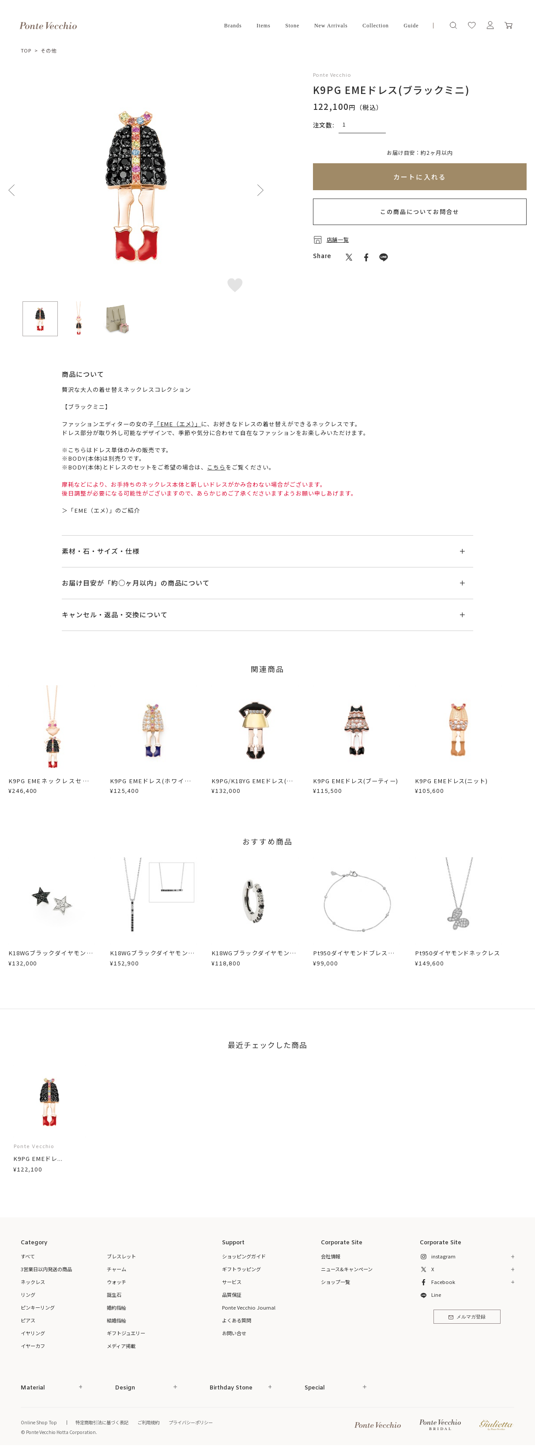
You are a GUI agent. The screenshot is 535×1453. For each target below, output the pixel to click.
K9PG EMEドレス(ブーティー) (355, 781)
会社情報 (330, 1256)
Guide (410, 26)
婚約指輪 (116, 1307)
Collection (375, 26)
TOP (26, 50)
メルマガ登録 (467, 1317)
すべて (28, 1256)
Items (263, 26)
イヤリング (33, 1333)
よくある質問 (236, 1320)
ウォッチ (116, 1281)
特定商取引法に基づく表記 (101, 1422)
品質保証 (231, 1294)
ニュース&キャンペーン (347, 1269)
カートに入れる (420, 176)
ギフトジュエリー (126, 1333)
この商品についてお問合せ (420, 211)
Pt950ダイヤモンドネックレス (458, 953)
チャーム (116, 1269)
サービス (231, 1281)
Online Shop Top (39, 1422)
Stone (292, 26)
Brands (233, 26)
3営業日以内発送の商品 (46, 1269)
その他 (49, 50)
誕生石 (114, 1294)
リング (28, 1294)
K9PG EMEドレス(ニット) (451, 781)
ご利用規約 (148, 1422)
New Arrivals (331, 26)
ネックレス (33, 1281)
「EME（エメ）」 (177, 424)
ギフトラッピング (241, 1269)
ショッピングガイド (244, 1256)
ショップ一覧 (335, 1281)
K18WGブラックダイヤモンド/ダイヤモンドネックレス (153, 957)
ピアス (28, 1320)
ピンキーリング (38, 1307)
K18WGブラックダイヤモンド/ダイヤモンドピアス (52, 957)
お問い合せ (234, 1333)
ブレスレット (121, 1256)
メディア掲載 (121, 1345)
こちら (216, 467)
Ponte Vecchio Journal (248, 1307)
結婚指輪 (116, 1320)
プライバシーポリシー (191, 1422)
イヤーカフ (33, 1345)
